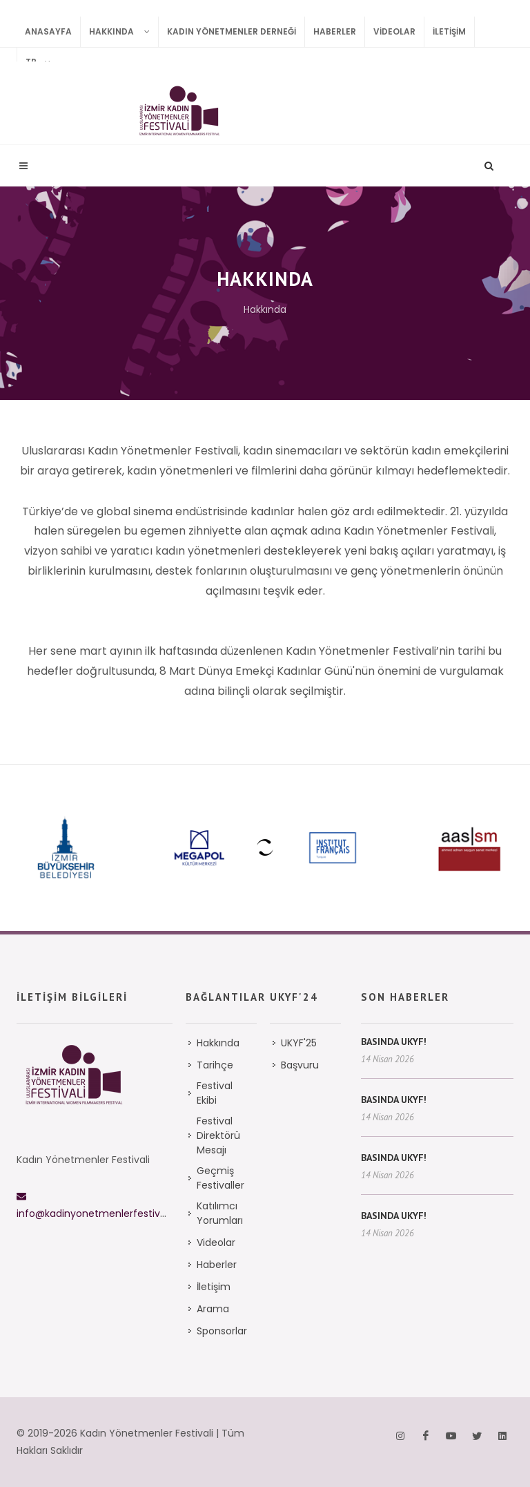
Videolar (394, 31)
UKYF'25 (299, 1043)
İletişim (449, 31)
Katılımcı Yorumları (220, 1213)
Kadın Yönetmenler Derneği (231, 31)
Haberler (334, 31)
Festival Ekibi (215, 1093)
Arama (213, 1309)
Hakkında (123, 32)
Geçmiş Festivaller (220, 1178)
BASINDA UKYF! (393, 1041)
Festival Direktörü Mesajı (218, 1135)
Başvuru (300, 1065)
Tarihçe (215, 1065)
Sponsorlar (222, 1331)
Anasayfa (48, 31)
